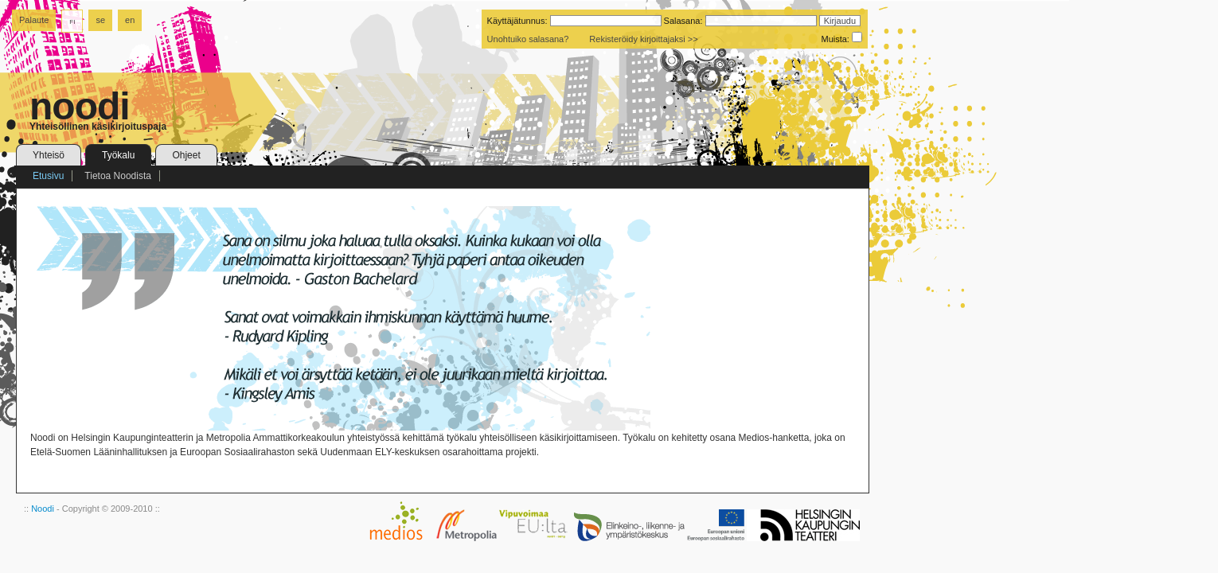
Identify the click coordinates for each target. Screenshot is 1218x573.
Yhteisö (48, 155)
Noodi (42, 508)
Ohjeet (186, 155)
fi (72, 20)
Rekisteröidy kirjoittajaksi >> (643, 39)
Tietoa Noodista (117, 175)
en (130, 20)
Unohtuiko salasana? (528, 39)
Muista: (835, 39)
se (100, 20)
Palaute (34, 20)
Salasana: (683, 20)
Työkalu (118, 155)
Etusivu (48, 175)
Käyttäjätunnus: (517, 20)
